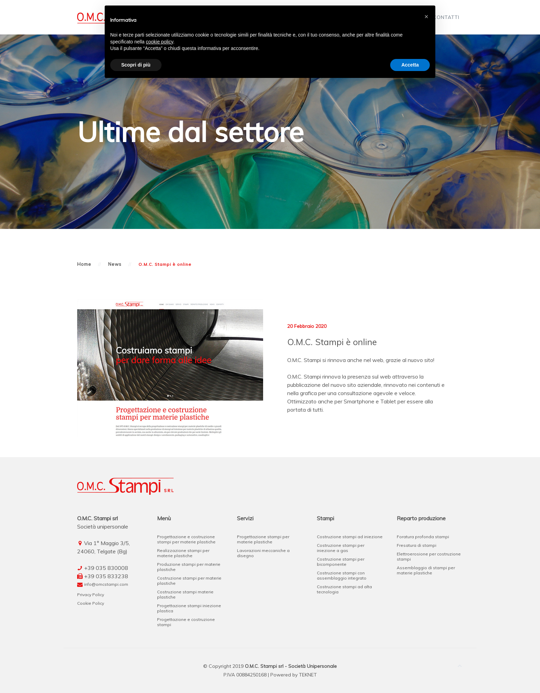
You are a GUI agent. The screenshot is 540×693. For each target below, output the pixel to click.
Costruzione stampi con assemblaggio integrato (341, 575)
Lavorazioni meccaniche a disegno (263, 553)
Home (84, 264)
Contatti (446, 17)
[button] (426, 16)
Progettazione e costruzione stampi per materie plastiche (186, 539)
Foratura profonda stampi (423, 536)
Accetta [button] (410, 65)
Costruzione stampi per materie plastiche (189, 580)
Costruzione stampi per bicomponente (340, 561)
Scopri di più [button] (135, 65)
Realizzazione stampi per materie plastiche (183, 553)
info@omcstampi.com (106, 584)
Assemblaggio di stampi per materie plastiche (426, 570)
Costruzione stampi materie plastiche (185, 594)
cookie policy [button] (159, 41)
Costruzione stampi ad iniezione (350, 536)
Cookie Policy (90, 603)
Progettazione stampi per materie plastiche (263, 539)
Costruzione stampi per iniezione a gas (340, 548)
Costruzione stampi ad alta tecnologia (344, 589)
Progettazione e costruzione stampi (186, 622)
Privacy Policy (90, 594)
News (115, 264)
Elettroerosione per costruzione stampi (429, 556)
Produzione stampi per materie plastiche (188, 567)
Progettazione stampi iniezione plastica (189, 608)
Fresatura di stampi (416, 545)
